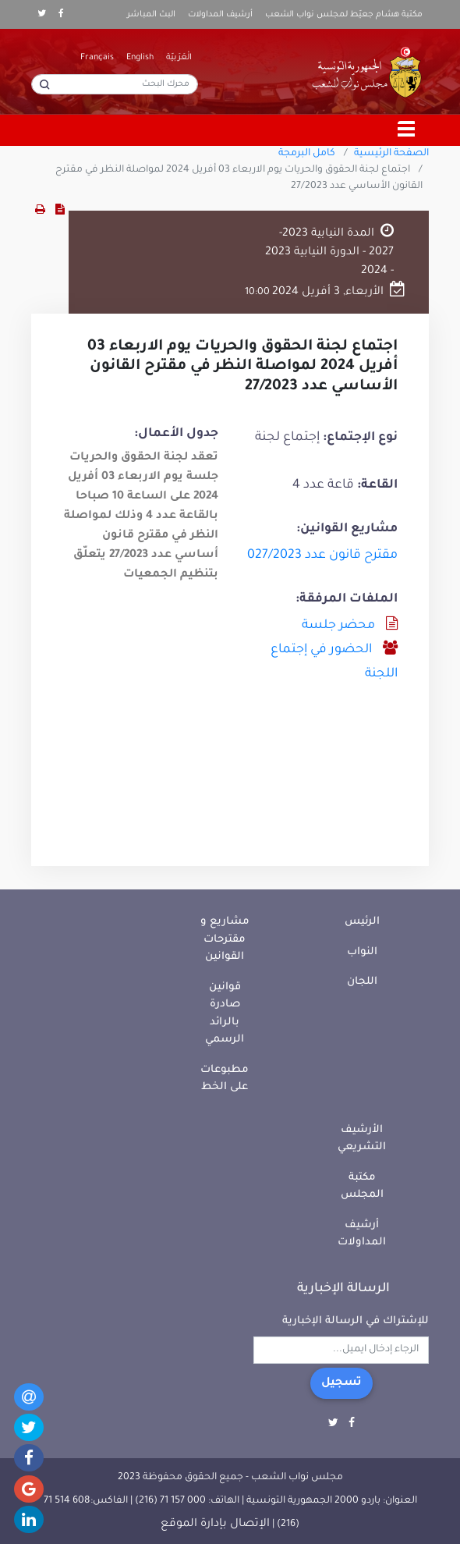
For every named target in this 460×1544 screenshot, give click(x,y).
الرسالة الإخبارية (343, 1289)
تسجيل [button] (341, 1383)
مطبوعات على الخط (224, 1079)
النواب (362, 952)
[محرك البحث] (114, 84)
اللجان (362, 982)
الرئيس (362, 922)
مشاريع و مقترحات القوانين (224, 939)
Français (97, 57)
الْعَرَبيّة (179, 57)
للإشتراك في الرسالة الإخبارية (355, 1321)
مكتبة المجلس (362, 1186)
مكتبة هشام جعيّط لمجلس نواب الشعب (344, 15)
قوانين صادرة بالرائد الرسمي (224, 1013)
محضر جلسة (338, 626)
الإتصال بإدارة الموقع (215, 1524)
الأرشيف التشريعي (362, 1139)
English (140, 57)
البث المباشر (151, 15)
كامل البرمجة (306, 153)
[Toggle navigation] (407, 130)
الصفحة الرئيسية (391, 153)
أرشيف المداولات (220, 15)
